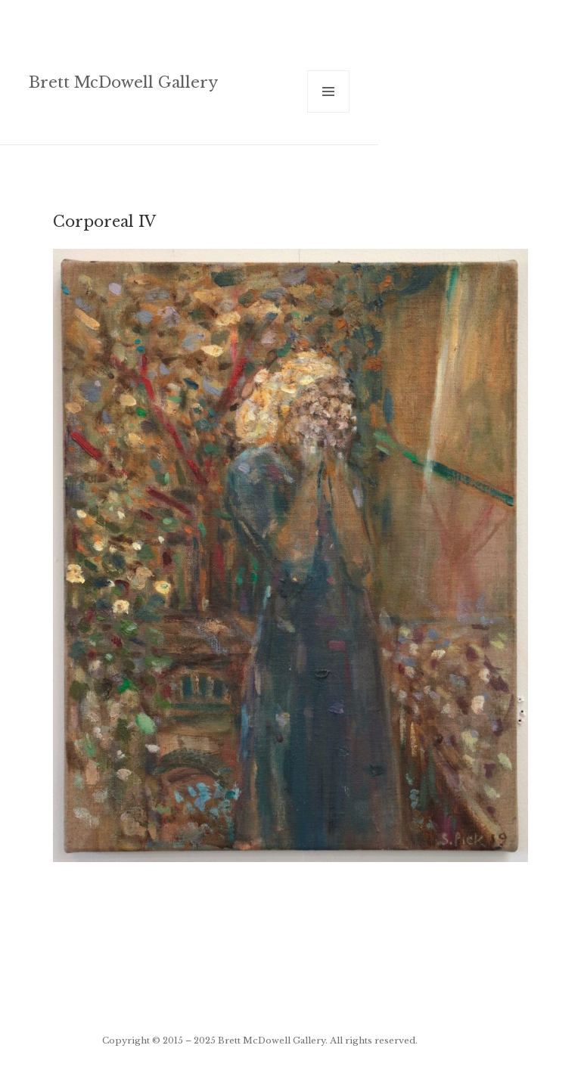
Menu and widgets (329, 112)
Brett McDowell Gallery (123, 82)
